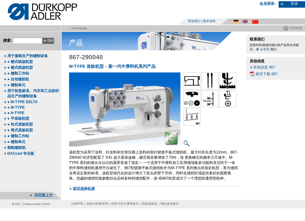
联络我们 (194, 21)
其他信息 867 (264, 67)
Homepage (79, 28)
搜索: (7, 40)
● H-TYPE (15, 113)
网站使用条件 (169, 203)
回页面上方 (43, 195)
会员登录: (268, 4)
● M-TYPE (16, 107)
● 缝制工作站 (18, 73)
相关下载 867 (267, 74)
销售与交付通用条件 (125, 203)
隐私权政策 (149, 203)
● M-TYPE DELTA (22, 102)
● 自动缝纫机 (18, 79)
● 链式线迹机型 (20, 67)
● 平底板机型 (18, 118)
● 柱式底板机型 (20, 124)
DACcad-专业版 (20, 153)
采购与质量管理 (97, 203)
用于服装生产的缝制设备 (27, 56)
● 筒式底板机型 (20, 130)
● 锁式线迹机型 (20, 62)
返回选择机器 (84, 189)
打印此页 (296, 28)
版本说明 (209, 21)
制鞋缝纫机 (16, 147)
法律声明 (77, 203)
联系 (266, 49)
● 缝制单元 (16, 85)
